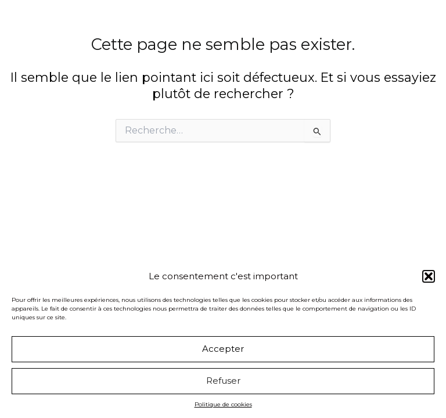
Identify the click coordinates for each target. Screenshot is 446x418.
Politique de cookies (223, 404)
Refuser (223, 380)
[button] (428, 276)
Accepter (223, 348)
